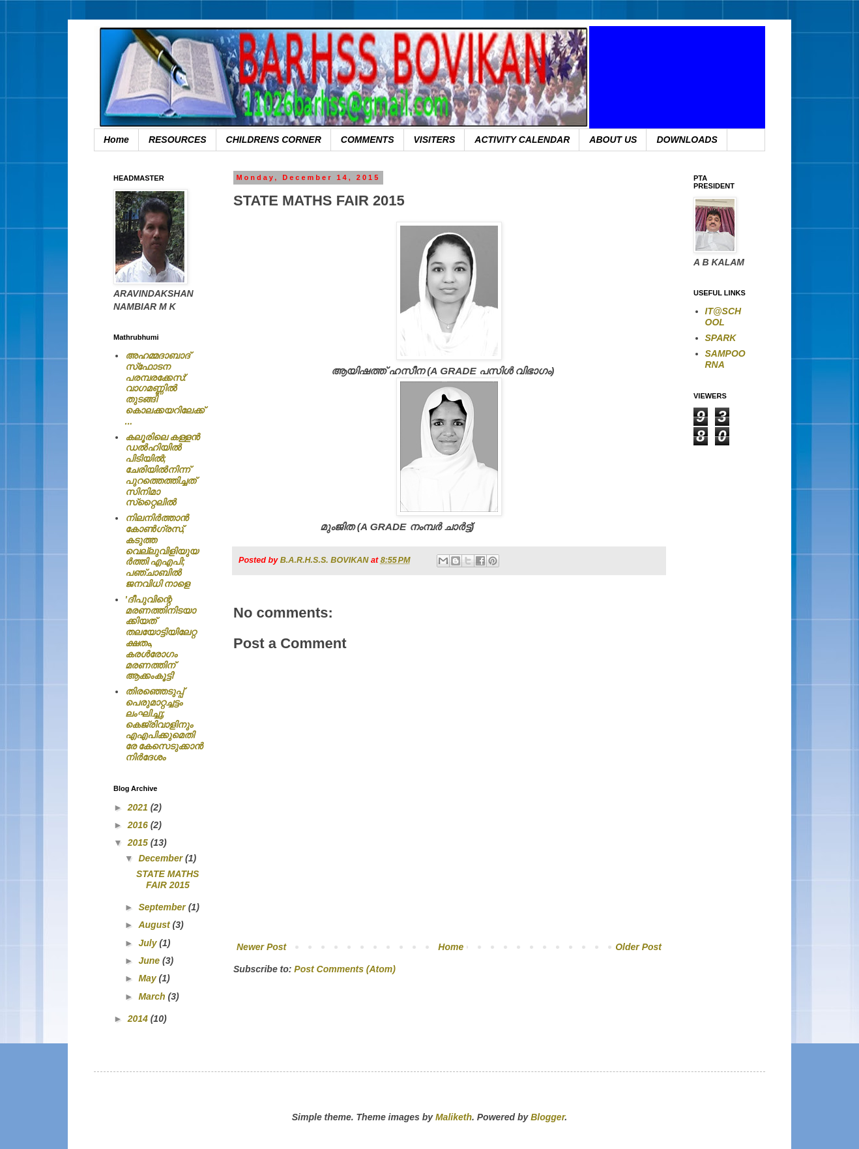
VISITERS (435, 139)
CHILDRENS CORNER (273, 139)
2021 (139, 807)
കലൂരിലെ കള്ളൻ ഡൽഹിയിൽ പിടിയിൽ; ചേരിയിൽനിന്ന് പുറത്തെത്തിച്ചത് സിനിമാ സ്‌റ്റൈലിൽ (162, 470)
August (155, 924)
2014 (139, 1018)
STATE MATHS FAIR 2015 (167, 879)
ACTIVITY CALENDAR (522, 139)
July (148, 943)
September (163, 907)
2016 (139, 825)
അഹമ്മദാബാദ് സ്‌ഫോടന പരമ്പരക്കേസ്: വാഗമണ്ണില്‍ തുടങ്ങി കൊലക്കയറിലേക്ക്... (164, 388)
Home (116, 139)
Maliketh (453, 1117)
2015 (139, 842)
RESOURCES (178, 139)
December (161, 858)
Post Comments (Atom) (345, 969)
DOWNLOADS (686, 139)
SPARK (720, 338)
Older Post (638, 947)
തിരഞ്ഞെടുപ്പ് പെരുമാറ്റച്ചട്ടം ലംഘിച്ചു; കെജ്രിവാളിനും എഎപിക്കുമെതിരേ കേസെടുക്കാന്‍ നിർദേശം (164, 724)
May (148, 978)
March (152, 996)
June (150, 960)
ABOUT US (613, 139)
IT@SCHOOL (723, 316)
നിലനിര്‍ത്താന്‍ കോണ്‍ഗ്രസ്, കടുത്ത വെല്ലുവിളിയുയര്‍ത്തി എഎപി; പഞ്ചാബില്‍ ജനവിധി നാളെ (161, 551)
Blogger (547, 1117)
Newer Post (261, 947)
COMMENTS (367, 139)
